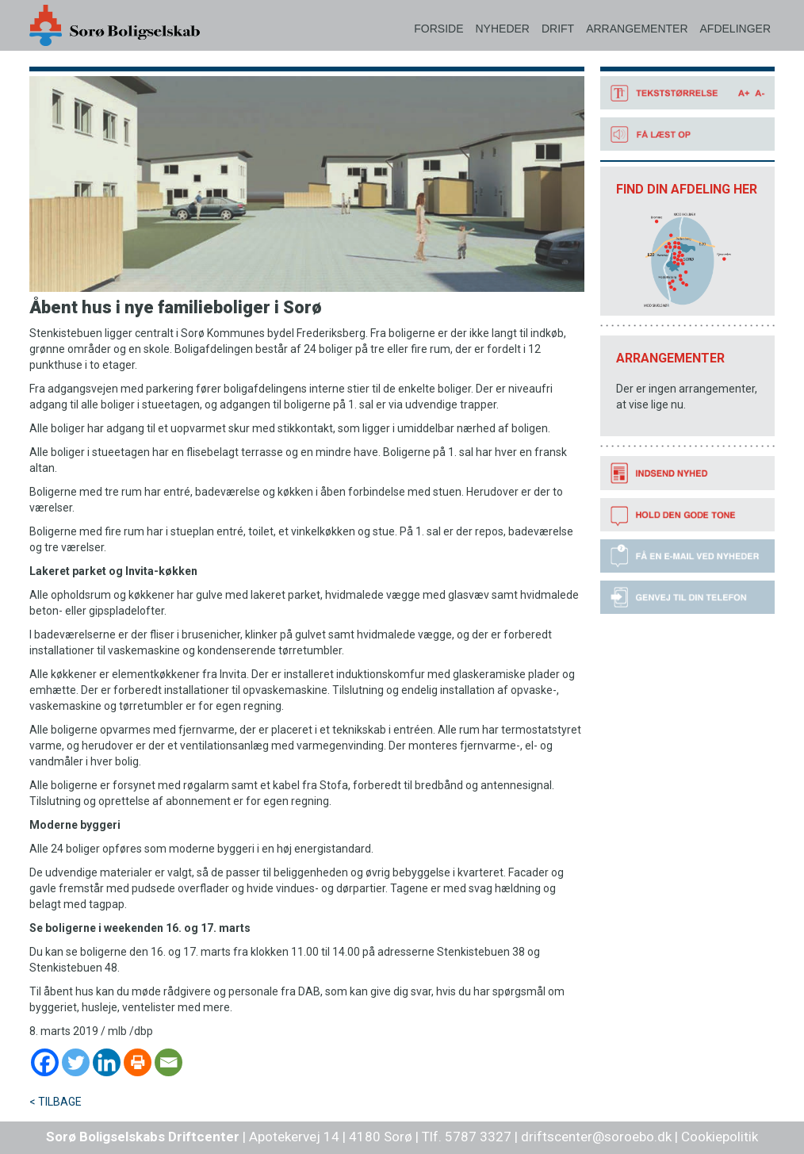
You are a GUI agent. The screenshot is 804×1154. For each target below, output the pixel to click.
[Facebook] (45, 1062)
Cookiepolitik (719, 1136)
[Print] (137, 1062)
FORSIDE (438, 28)
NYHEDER (502, 28)
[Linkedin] (107, 1062)
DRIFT (558, 28)
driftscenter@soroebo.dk (596, 1136)
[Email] (168, 1062)
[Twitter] (76, 1062)
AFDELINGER (735, 28)
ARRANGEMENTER (636, 28)
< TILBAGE (55, 1101)
